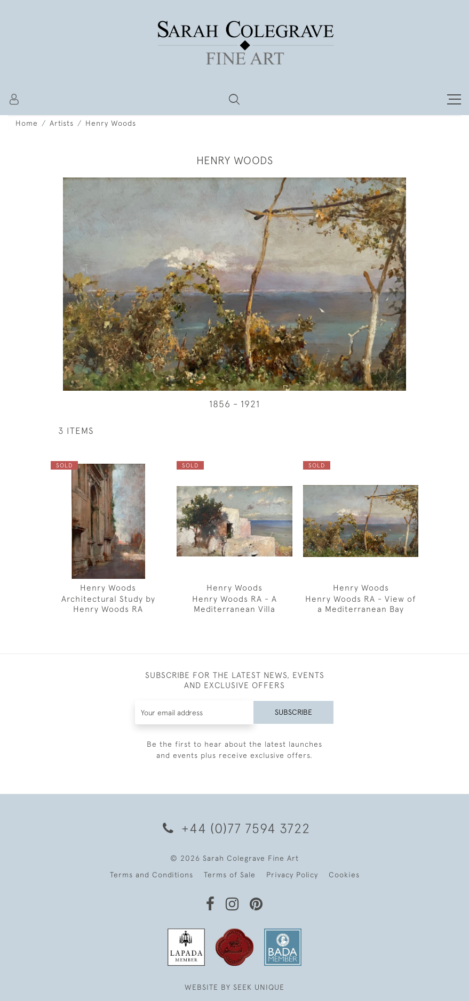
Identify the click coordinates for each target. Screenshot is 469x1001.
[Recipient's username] (194, 712)
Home (26, 123)
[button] (234, 99)
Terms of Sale (230, 874)
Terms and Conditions (151, 874)
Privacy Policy (292, 874)
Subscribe (293, 712)
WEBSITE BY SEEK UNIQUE (234, 987)
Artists (62, 123)
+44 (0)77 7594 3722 (234, 828)
